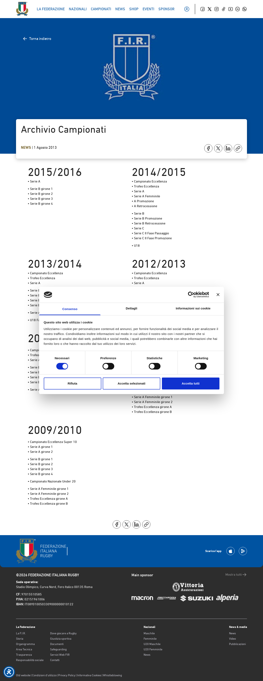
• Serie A (34, 181)
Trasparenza (24, 654)
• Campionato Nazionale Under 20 (52, 481)
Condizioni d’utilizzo (44, 675)
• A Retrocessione (144, 206)
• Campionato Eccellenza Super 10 (52, 442)
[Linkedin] (237, 9)
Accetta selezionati (131, 383)
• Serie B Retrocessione (148, 223)
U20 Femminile (153, 649)
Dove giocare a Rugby (63, 633)
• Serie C (138, 228)
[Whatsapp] (244, 9)
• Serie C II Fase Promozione (152, 238)
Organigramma (25, 644)
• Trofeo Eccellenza (145, 186)
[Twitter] (209, 9)
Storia (19, 638)
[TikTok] (223, 9)
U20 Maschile (152, 644)
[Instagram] (216, 9)
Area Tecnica (24, 649)
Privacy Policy (66, 675)
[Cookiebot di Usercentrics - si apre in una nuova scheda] (191, 295)
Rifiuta (72, 383)
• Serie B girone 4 (40, 204)
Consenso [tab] (69, 309)
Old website (23, 675)
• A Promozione (143, 201)
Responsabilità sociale (30, 660)
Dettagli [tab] (131, 308)
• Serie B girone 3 (40, 199)
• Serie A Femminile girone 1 (152, 397)
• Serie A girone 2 (40, 452)
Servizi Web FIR (60, 654)
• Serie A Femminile (146, 196)
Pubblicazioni (237, 644)
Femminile (150, 638)
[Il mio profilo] (187, 9)
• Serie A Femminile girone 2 (152, 402)
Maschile (149, 633)
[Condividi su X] (218, 148)
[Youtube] (230, 9)
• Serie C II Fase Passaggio (150, 233)
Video (232, 638)
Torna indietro (37, 38)
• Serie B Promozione (147, 218)
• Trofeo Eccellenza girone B (152, 412)
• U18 (136, 246)
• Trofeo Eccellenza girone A (152, 407)
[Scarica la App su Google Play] (243, 551)
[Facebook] (202, 9)
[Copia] (238, 148)
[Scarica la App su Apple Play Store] (230, 551)
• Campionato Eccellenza (149, 181)
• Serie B (138, 213)
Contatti (54, 660)
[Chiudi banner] (218, 294)
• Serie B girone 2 (40, 194)
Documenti (56, 644)
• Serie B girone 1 (40, 189)
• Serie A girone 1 (40, 447)
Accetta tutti (191, 383)
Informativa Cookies (89, 675)
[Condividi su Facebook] (208, 148)
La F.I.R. (21, 633)
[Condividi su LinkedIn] (228, 148)
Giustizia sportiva (60, 638)
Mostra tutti (236, 574)
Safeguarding (58, 649)
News (26, 147)
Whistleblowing (112, 675)
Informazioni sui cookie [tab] (193, 308)
